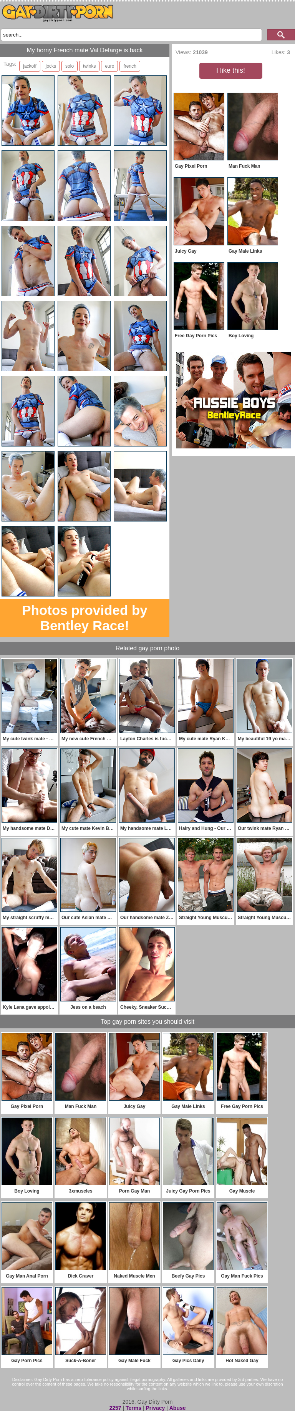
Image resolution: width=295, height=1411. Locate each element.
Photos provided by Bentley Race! (85, 618)
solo (69, 66)
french (129, 66)
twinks (89, 66)
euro (109, 66)
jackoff (29, 66)
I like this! (230, 70)
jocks (51, 66)
